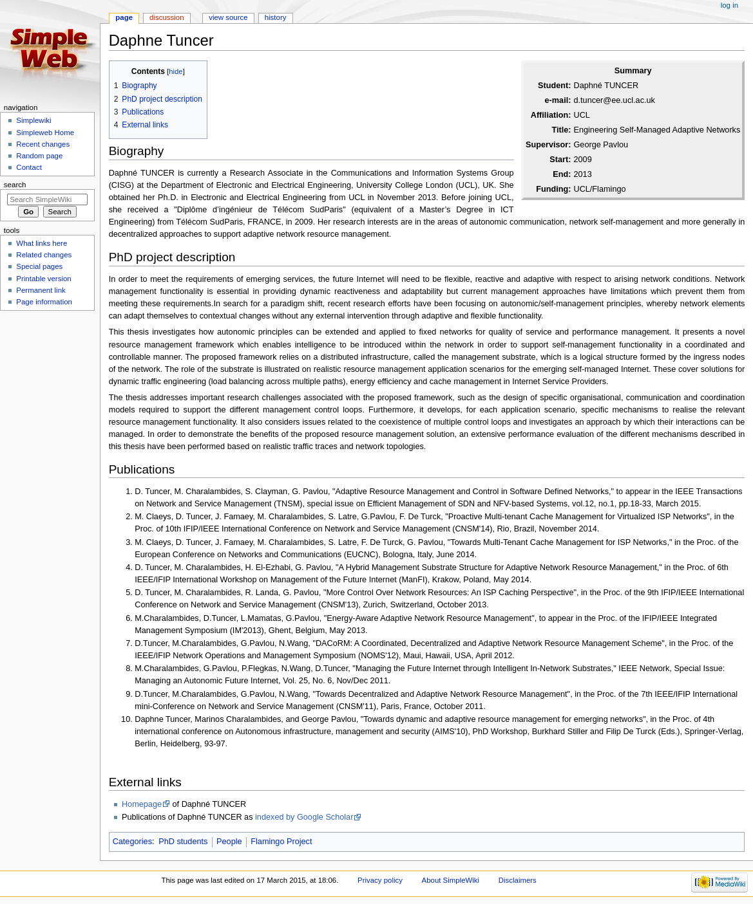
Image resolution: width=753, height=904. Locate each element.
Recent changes (43, 144)
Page (124, 17)
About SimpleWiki (451, 880)
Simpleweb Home (45, 132)
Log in (729, 5)
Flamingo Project (281, 841)
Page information (44, 302)
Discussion (166, 17)
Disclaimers (518, 880)
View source (228, 17)
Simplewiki (33, 120)
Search (15, 185)
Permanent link (40, 290)
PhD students (182, 841)
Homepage (142, 804)
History (276, 17)
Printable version (43, 278)
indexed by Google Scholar (304, 817)
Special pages (39, 266)
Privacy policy (380, 880)
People (229, 841)
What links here (41, 243)
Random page (39, 156)
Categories (132, 841)
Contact (28, 167)
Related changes (43, 255)
